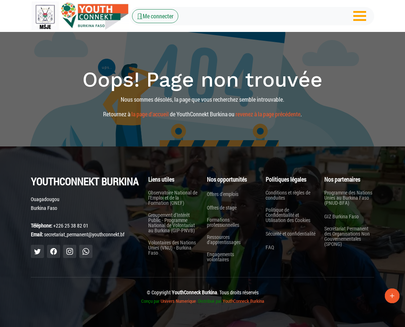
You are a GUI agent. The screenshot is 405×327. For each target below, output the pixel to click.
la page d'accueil (150, 114)
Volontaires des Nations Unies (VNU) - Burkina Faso (172, 247)
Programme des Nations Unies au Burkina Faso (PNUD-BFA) (348, 198)
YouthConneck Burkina (243, 301)
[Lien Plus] (392, 295)
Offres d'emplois (222, 194)
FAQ (270, 247)
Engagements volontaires (220, 257)
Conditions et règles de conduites (288, 195)
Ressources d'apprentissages (224, 240)
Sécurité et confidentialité (290, 233)
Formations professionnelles (223, 222)
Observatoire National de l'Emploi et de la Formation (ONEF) (172, 198)
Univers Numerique (178, 301)
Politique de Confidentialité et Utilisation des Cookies (288, 215)
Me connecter (155, 16)
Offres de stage (222, 207)
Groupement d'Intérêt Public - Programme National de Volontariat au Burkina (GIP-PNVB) (171, 222)
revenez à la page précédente (268, 114)
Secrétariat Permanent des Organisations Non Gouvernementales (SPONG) (347, 236)
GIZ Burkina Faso (341, 216)
